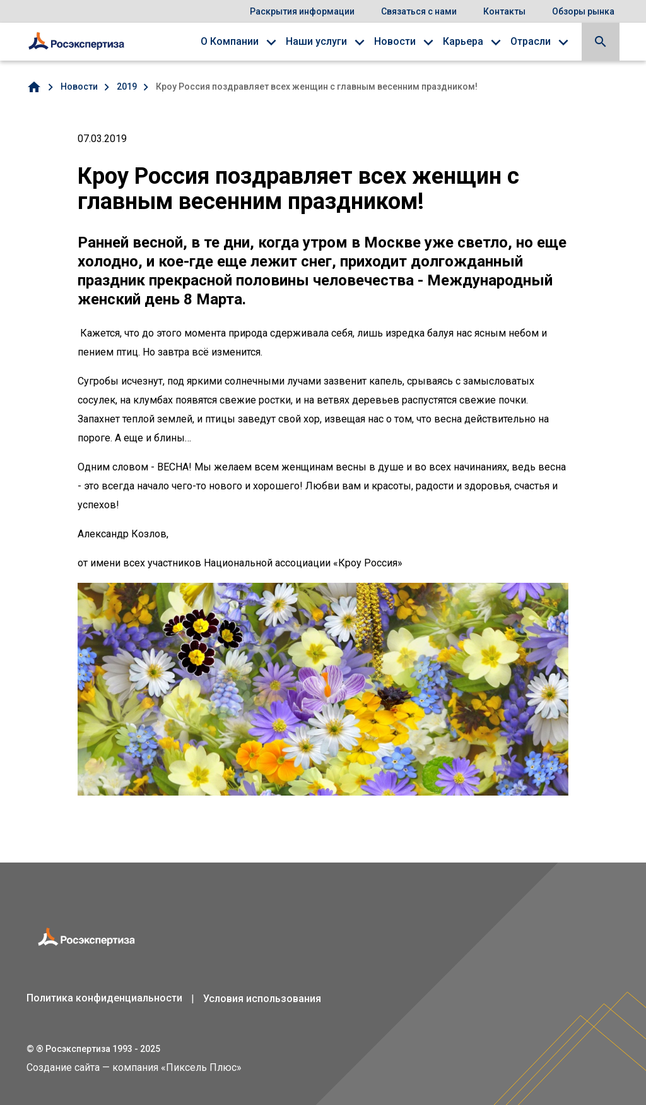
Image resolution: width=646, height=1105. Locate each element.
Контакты (504, 11)
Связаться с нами (419, 11)
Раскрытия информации (302, 11)
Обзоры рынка (583, 11)
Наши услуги (316, 41)
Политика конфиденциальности (104, 998)
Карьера (463, 41)
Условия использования (262, 999)
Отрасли (530, 41)
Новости (395, 41)
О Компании (230, 41)
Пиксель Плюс (201, 1067)
